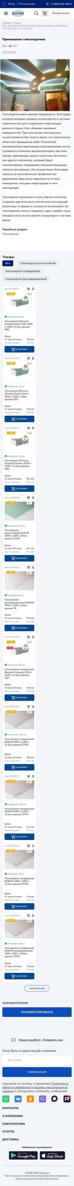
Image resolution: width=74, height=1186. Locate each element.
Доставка (10, 1139)
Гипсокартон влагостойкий (37, 263)
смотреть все (37, 988)
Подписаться (37, 1072)
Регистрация (27, 4)
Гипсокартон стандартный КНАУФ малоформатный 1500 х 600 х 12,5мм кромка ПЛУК (19, 952)
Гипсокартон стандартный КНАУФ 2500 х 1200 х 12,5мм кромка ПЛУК (19, 742)
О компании (12, 1116)
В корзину (19, 349)
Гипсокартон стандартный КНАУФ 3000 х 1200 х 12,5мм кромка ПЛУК (19, 811)
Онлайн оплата (61, 13)
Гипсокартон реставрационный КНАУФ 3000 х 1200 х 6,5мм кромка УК (19, 604)
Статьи (17, 22)
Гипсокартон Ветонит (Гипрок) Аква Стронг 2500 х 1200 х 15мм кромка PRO (17, 395)
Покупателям (13, 1124)
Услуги (8, 1131)
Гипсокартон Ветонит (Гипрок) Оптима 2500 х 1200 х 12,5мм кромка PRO (18, 465)
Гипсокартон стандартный (22, 271)
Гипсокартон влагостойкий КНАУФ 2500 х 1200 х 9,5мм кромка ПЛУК (17, 534)
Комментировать (37, 1012)
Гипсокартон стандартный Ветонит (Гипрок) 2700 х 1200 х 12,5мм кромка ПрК (19, 673)
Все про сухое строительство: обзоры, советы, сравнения (34, 25)
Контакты (10, 1108)
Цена (8, 336)
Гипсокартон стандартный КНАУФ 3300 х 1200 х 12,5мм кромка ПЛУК (19, 881)
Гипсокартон (10, 234)
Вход (11, 4)
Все (7, 263)
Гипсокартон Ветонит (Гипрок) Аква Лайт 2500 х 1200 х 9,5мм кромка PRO (19, 325)
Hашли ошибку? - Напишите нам (37, 1040)
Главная (6, 22)
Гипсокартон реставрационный (26, 279)
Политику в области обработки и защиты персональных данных (35, 1087)
